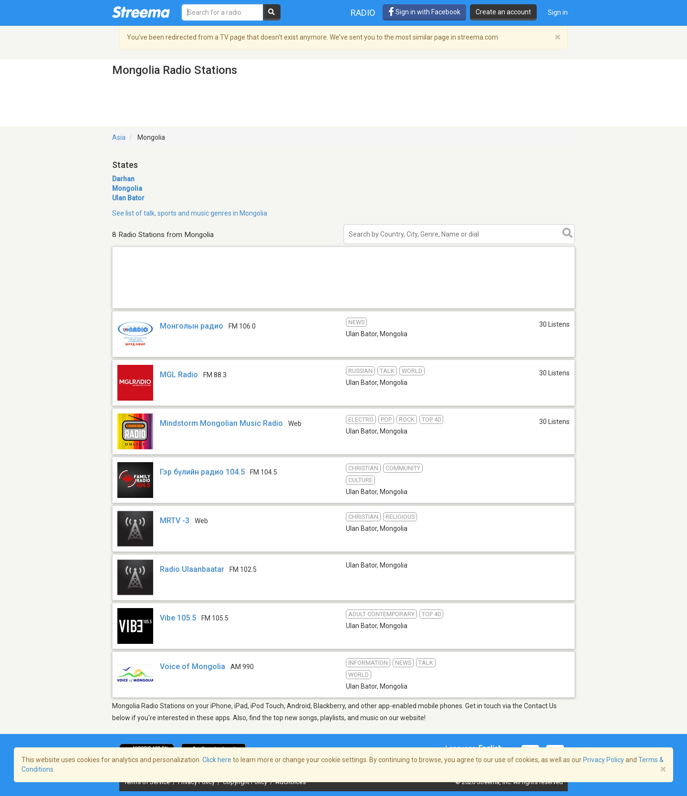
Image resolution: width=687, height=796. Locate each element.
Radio (363, 13)
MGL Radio (179, 374)
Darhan (123, 179)
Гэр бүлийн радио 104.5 (202, 471)
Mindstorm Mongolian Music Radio (221, 423)
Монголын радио (191, 326)
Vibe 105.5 (178, 617)
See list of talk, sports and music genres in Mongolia (189, 213)
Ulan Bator (128, 198)
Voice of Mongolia (192, 666)
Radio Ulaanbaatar (192, 569)
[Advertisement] (343, 308)
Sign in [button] (558, 12)
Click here (216, 760)
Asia (118, 137)
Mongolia (127, 188)
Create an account (503, 12)
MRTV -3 (174, 520)
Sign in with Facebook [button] (424, 12)
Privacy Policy (603, 760)
